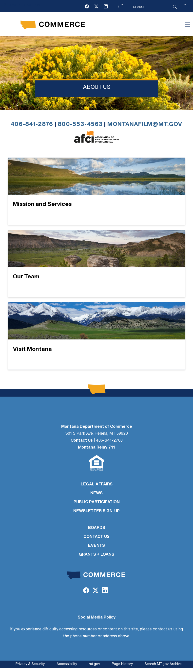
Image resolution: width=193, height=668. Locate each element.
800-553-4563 (80, 124)
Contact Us (82, 441)
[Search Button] (175, 7)
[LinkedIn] (105, 7)
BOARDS (96, 528)
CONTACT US (96, 537)
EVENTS (96, 546)
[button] (119, 7)
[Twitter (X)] (96, 7)
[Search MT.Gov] (151, 7)
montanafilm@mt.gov (144, 124)
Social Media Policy (97, 618)
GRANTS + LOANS (96, 555)
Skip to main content (22, 5)
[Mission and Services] (96, 191)
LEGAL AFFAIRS (97, 484)
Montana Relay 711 (96, 448)
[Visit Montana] (96, 336)
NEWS (96, 493)
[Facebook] (87, 7)
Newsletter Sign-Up (96, 511)
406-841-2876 (32, 124)
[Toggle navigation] (187, 25)
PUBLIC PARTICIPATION (97, 502)
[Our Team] (96, 263)
